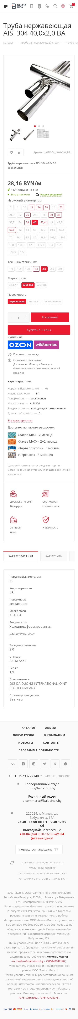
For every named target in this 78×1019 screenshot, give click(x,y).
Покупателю (23, 735)
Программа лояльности (39, 750)
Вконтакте (12, 763)
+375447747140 (55, 961)
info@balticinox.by (42, 788)
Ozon (20, 345)
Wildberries (46, 345)
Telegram (44, 763)
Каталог (29, 728)
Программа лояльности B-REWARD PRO (42, 873)
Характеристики (21, 556)
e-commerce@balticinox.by (42, 800)
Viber (55, 763)
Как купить (54, 556)
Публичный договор (42, 867)
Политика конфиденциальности (42, 862)
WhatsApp (65, 763)
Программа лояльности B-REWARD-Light (42, 878)
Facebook (23, 763)
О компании (54, 735)
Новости (25, 742)
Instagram (33, 763)
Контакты (51, 742)
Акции (50, 728)
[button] (35, 126)
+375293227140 (27, 776)
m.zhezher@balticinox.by (27, 961)
